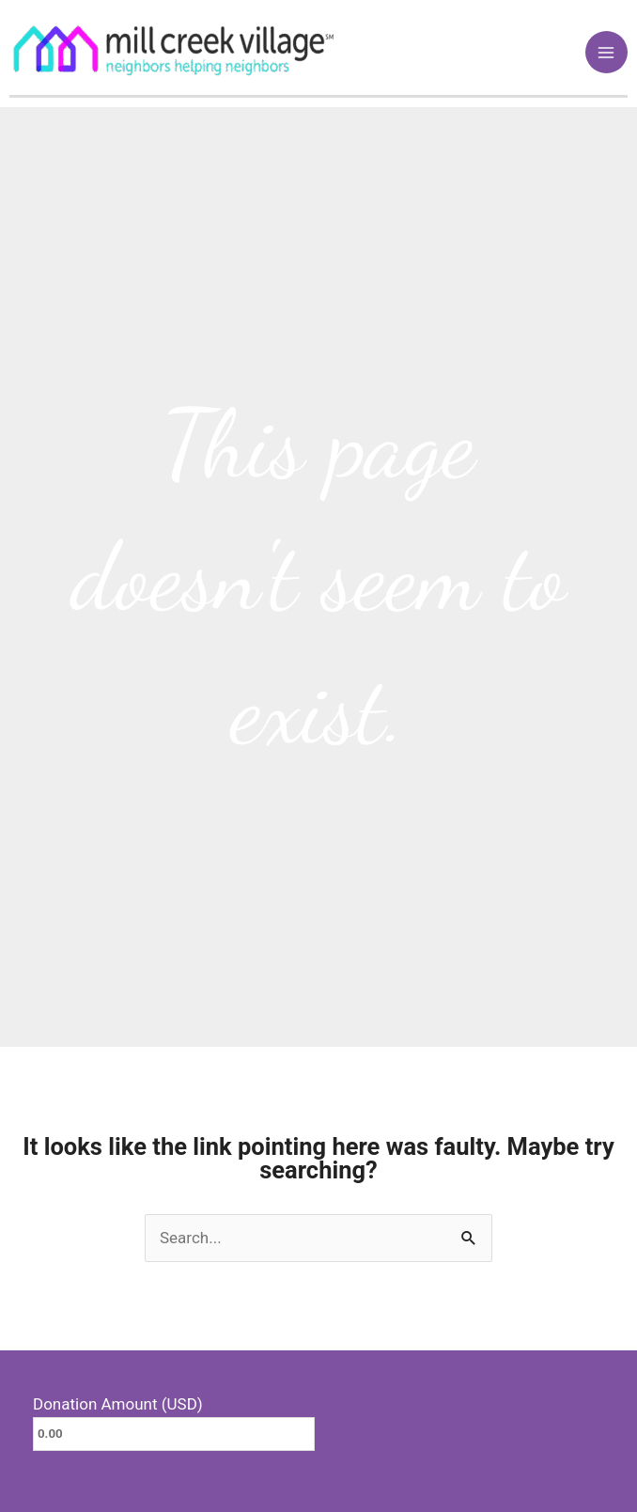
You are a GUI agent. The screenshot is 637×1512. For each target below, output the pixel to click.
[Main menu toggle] (607, 52)
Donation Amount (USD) (118, 1404)
